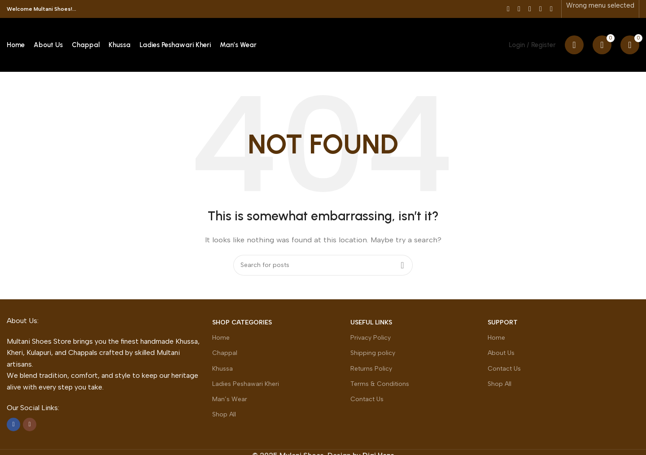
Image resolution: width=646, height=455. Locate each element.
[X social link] (519, 8)
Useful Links (371, 322)
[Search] (574, 45)
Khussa (222, 368)
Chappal (224, 353)
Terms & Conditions (379, 384)
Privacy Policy (370, 337)
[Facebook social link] (508, 8)
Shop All (224, 414)
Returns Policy (371, 368)
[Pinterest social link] (529, 8)
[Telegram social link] (551, 8)
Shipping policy (372, 353)
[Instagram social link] (29, 424)
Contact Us (367, 399)
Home (221, 337)
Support (503, 322)
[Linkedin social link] (540, 8)
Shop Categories (242, 322)
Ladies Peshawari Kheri (245, 384)
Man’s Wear (229, 399)
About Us (501, 353)
